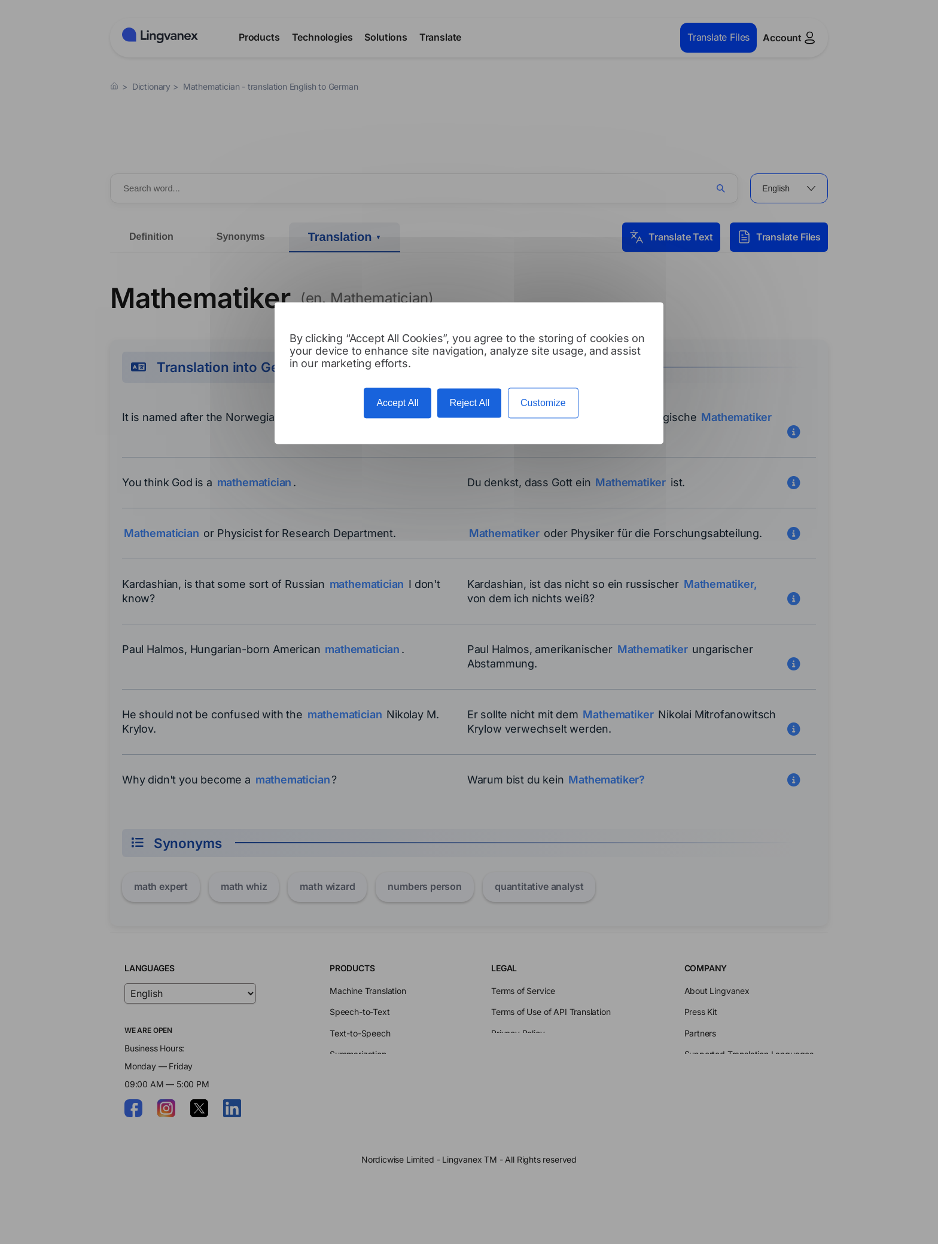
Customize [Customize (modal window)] (543, 403)
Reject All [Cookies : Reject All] (469, 403)
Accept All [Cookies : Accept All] (397, 403)
